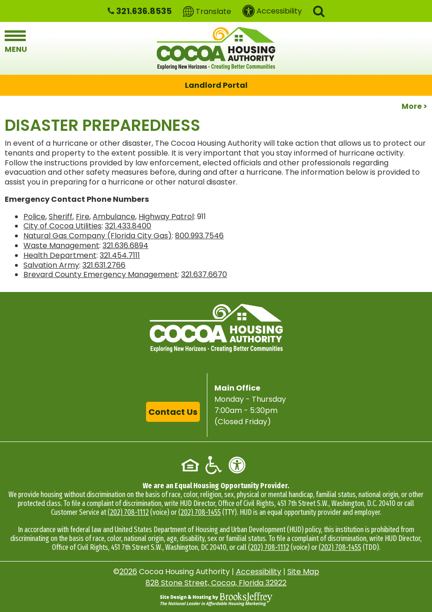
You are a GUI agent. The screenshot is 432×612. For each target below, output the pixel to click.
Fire (82, 216)
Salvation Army (51, 265)
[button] (318, 10)
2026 (128, 571)
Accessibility (258, 571)
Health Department (59, 255)
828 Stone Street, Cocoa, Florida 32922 (216, 582)
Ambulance (114, 216)
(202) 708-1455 (199, 512)
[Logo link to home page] (216, 48)
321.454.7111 (120, 255)
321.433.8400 (128, 226)
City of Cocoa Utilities (62, 226)
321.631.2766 (103, 265)
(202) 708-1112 (128, 512)
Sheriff (61, 216)
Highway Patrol (166, 216)
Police (34, 216)
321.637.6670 (204, 274)
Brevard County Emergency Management (100, 274)
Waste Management (61, 245)
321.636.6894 (125, 245)
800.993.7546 (199, 235)
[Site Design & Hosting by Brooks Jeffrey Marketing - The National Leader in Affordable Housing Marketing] (216, 599)
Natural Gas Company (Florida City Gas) (97, 235)
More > (414, 106)
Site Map (303, 571)
